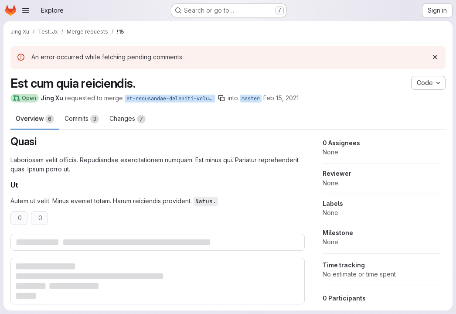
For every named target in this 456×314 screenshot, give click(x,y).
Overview (35, 119)
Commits (82, 119)
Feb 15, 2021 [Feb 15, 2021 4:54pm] (281, 98)
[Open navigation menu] (26, 10)
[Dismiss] (435, 57)
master (251, 98)
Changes (127, 119)
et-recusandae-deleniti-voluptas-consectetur (170, 98)
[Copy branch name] (221, 98)
